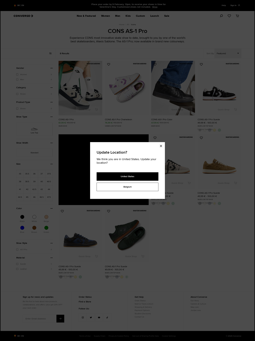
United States (127, 176)
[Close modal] (162, 145)
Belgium (127, 186)
